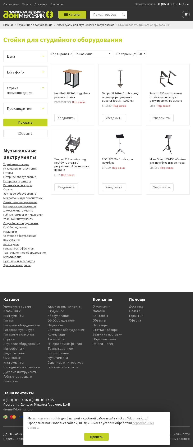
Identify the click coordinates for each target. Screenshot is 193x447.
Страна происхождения (19, 90)
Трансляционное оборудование (24, 253)
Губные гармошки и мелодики (23, 215)
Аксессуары (11, 244)
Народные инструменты (19, 206)
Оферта (135, 320)
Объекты (99, 320)
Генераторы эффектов (18, 248)
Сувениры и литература (19, 261)
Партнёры (100, 325)
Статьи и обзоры (105, 330)
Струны (8, 189)
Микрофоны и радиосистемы (22, 198)
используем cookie (46, 418)
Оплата (26, 4)
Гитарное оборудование (19, 177)
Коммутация (11, 240)
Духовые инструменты (18, 210)
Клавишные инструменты (20, 168)
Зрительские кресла (17, 265)
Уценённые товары (16, 164)
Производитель (19, 108)
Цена (11, 56)
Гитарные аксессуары (17, 185)
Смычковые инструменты (20, 202)
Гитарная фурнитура (17, 181)
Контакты (56, 4)
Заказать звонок (145, 4)
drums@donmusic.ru (18, 409)
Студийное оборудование (20, 223)
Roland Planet (103, 344)
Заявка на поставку (107, 334)
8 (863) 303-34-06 (171, 4)
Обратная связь (104, 339)
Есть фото (15, 72)
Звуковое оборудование (19, 193)
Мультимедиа (12, 257)
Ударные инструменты (18, 219)
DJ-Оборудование (15, 227)
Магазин (99, 311)
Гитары (8, 173)
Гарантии (136, 316)
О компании (11, 4)
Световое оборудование (19, 236)
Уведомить (66, 118)
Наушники (10, 231)
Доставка (41, 4)
